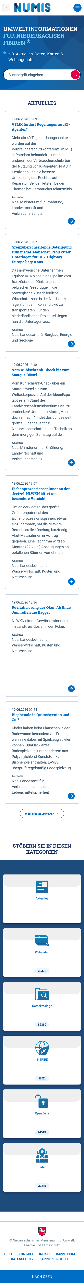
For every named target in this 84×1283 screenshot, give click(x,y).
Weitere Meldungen (42, 813)
